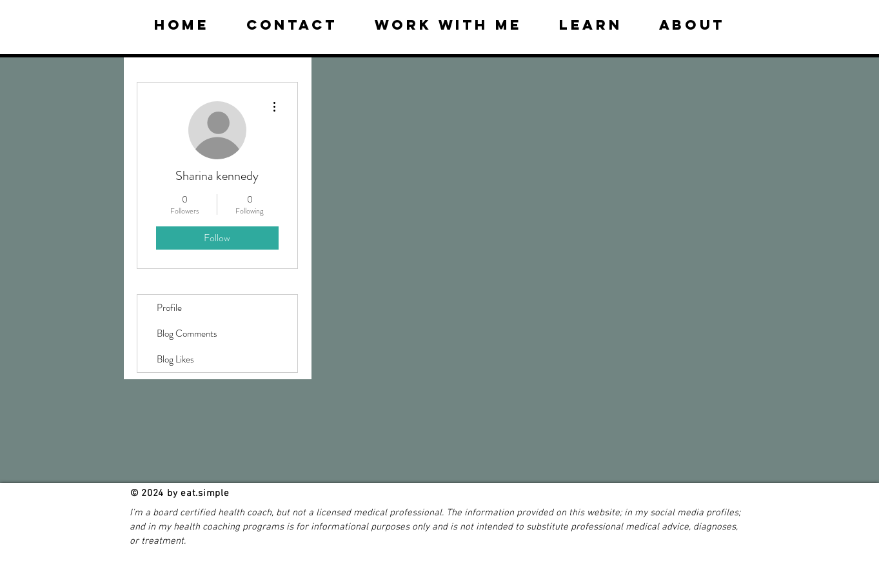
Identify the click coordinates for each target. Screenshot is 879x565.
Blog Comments (187, 333)
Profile (169, 308)
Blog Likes (175, 359)
